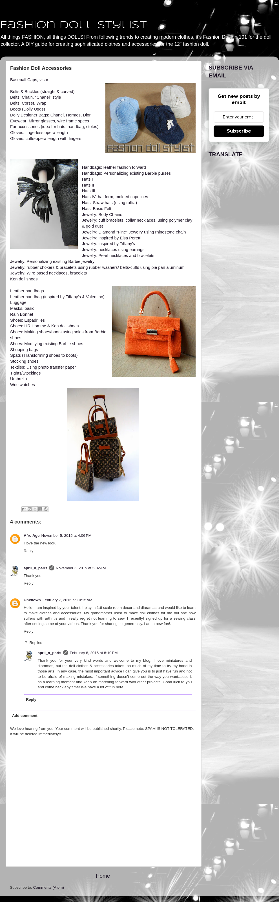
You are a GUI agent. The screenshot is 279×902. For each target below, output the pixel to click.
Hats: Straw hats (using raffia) (109, 202)
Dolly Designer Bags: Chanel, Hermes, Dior (50, 115)
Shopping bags (24, 349)
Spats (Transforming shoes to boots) (44, 355)
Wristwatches (22, 384)
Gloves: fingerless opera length (39, 132)
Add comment (24, 715)
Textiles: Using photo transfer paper (43, 367)
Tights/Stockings (25, 373)
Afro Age (32, 535)
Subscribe (239, 131)
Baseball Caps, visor (29, 79)
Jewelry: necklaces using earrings (113, 249)
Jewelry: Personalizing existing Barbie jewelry (52, 261)
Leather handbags (27, 291)
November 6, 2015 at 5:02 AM (81, 568)
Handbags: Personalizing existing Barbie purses (126, 173)
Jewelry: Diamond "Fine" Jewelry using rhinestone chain (134, 232)
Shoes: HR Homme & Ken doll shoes (44, 326)
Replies (36, 643)
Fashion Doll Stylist (73, 25)
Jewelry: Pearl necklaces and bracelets (118, 255)
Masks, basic (22, 308)
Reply (29, 551)
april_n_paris (35, 568)
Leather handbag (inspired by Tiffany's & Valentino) (57, 297)
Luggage (18, 302)
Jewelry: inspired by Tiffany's (108, 243)
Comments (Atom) (48, 887)
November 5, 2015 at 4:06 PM (66, 535)
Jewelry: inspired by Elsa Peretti (111, 238)
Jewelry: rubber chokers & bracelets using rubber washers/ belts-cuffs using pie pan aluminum (97, 267)
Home (103, 876)
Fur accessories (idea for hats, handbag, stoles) (54, 126)
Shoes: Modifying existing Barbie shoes (46, 343)
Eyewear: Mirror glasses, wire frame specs (49, 121)
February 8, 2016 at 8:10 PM (94, 653)
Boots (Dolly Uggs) (27, 109)
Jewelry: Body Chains (102, 214)
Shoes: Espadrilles (27, 320)
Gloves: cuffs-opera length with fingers (45, 138)
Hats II (88, 185)
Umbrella (18, 379)
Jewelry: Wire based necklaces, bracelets (48, 273)
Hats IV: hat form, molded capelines (115, 196)
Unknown (32, 600)
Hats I (87, 179)
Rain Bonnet (21, 314)
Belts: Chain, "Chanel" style (35, 97)
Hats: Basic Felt (96, 208)
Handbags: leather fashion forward (114, 167)
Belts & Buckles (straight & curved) (42, 91)
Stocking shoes (24, 361)
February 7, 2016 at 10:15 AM (67, 600)
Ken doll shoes (23, 279)
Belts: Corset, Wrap (28, 103)
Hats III (88, 191)
